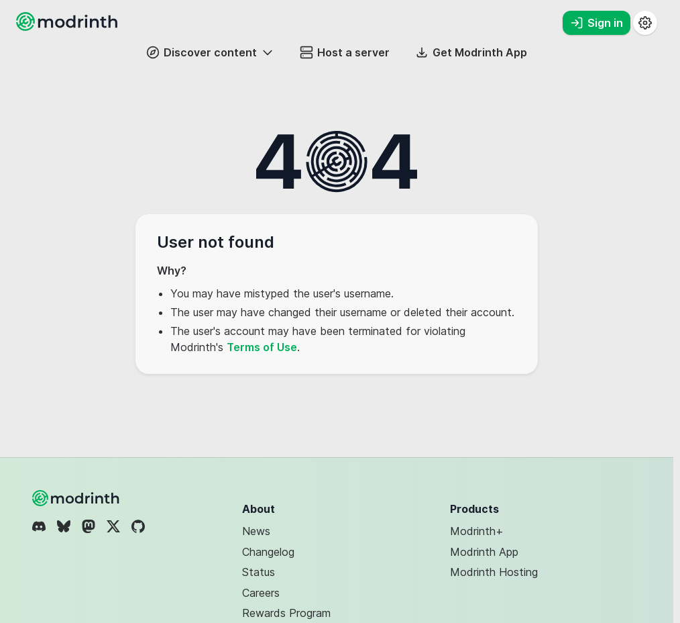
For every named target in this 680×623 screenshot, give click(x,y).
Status (258, 572)
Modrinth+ (477, 531)
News (256, 531)
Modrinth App (484, 552)
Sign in (596, 23)
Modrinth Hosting (494, 572)
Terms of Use (262, 347)
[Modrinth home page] (68, 27)
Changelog (268, 552)
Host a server (345, 52)
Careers (261, 593)
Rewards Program (286, 613)
